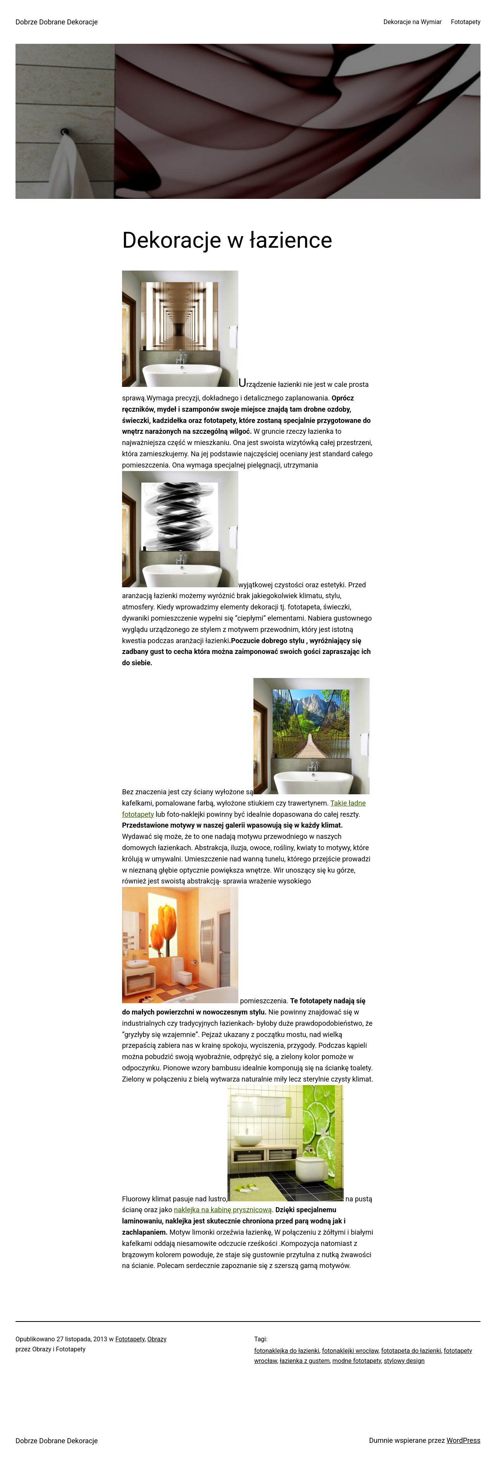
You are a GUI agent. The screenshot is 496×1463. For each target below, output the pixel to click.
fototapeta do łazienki (411, 1350)
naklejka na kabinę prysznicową (223, 1210)
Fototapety (465, 22)
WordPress (463, 1440)
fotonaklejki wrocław (350, 1350)
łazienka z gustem (305, 1361)
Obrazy (156, 1339)
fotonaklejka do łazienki (286, 1350)
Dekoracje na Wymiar (413, 22)
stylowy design (404, 1361)
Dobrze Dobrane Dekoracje (57, 22)
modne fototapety (356, 1361)
